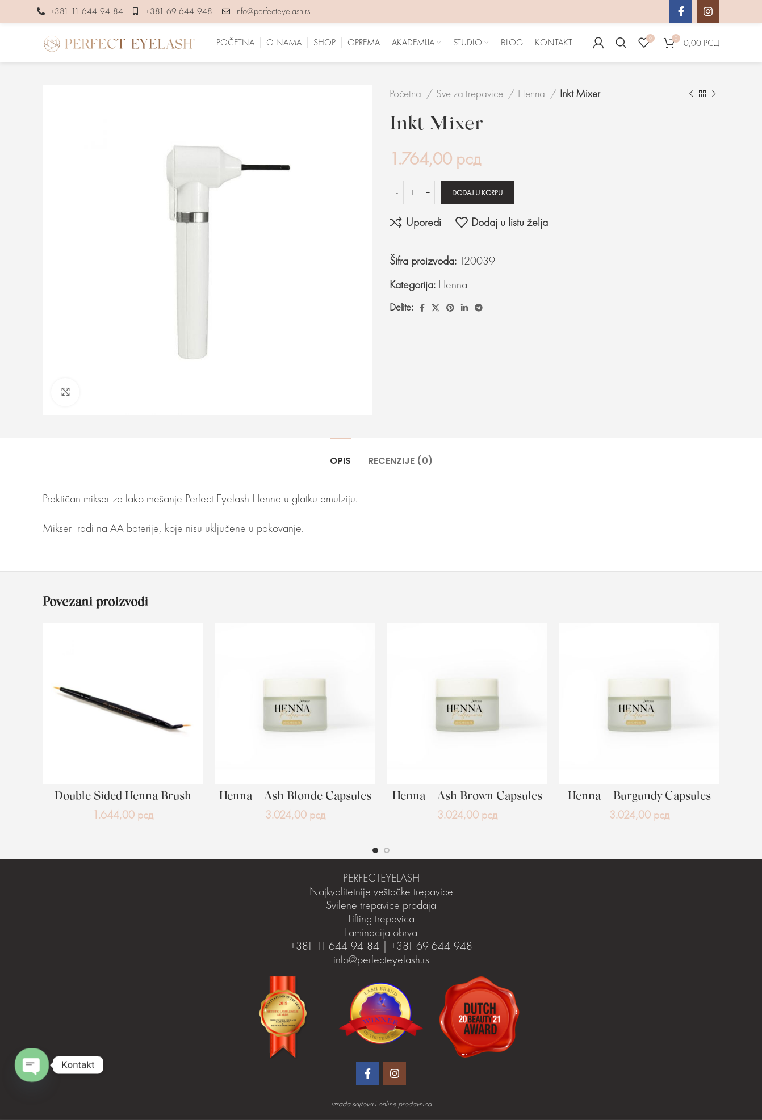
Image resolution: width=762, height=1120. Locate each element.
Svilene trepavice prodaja (381, 904)
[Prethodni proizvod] (691, 93)
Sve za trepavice (470, 93)
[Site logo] (119, 40)
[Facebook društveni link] (680, 11)
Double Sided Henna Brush (123, 796)
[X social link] (435, 307)
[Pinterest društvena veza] (450, 307)
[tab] (340, 455)
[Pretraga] (621, 42)
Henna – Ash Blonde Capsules (295, 796)
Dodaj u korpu (477, 193)
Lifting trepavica (381, 918)
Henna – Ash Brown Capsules (467, 796)
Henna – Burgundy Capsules (639, 796)
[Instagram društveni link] (708, 11)
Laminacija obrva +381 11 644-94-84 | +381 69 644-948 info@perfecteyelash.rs (381, 946)
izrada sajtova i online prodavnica (381, 1103)
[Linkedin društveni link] (464, 307)
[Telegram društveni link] (478, 307)
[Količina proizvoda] (412, 192)
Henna (532, 93)
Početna (407, 93)
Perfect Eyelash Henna (233, 498)
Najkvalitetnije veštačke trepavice (381, 891)
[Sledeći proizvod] (713, 93)
